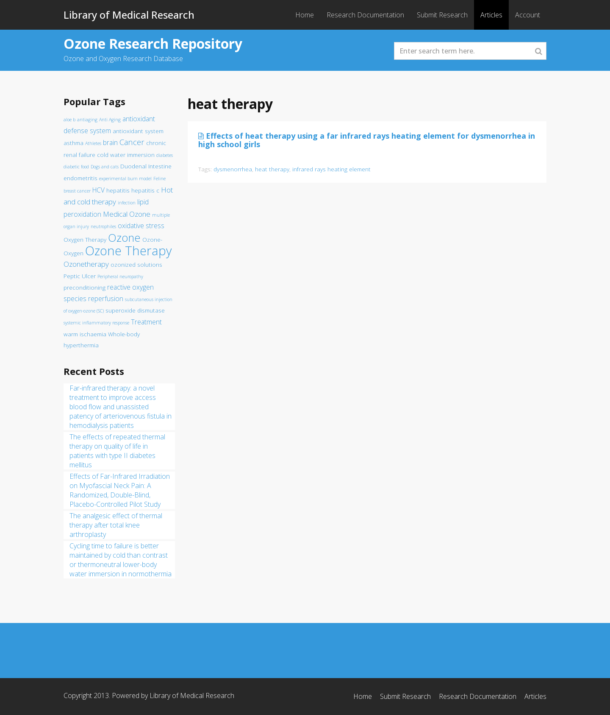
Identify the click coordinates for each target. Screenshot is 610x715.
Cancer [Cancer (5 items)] (131, 142)
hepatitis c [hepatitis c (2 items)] (145, 190)
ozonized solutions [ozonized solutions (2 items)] (136, 264)
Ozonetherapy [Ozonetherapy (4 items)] (86, 264)
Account (527, 15)
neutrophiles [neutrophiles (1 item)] (103, 226)
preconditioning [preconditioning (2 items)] (84, 287)
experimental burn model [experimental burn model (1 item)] (125, 179)
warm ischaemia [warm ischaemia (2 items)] (85, 334)
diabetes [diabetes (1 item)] (164, 155)
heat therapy (272, 169)
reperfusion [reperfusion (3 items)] (105, 298)
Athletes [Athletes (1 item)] (93, 143)
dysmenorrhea (233, 169)
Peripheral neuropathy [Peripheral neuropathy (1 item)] (120, 276)
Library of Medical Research (129, 15)
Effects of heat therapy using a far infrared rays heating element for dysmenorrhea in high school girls (366, 140)
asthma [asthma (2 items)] (73, 143)
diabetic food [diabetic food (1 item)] (76, 167)
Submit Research (442, 15)
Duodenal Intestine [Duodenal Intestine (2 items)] (146, 166)
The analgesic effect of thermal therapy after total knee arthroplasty (115, 525)
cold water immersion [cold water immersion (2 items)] (126, 155)
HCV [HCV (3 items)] (98, 190)
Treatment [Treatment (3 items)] (146, 322)
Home (304, 15)
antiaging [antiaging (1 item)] (87, 120)
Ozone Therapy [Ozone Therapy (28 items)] (128, 250)
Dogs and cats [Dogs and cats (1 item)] (105, 167)
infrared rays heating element (331, 169)
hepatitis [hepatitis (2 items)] (118, 190)
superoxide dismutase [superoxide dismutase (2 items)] (135, 310)
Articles (491, 15)
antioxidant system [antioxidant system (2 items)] (138, 131)
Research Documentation (365, 15)
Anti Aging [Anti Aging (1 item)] (110, 120)
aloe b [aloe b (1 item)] (69, 120)
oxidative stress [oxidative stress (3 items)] (141, 225)
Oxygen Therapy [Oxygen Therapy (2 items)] (85, 239)
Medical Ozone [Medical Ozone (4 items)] (126, 214)
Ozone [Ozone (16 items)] (124, 237)
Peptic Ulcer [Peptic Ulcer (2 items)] (80, 276)
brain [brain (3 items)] (110, 142)
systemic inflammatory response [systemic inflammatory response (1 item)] (96, 323)
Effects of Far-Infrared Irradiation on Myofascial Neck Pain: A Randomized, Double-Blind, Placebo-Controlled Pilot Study (119, 490)
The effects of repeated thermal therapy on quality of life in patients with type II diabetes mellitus (117, 450)
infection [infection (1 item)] (127, 203)
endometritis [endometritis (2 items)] (80, 178)
